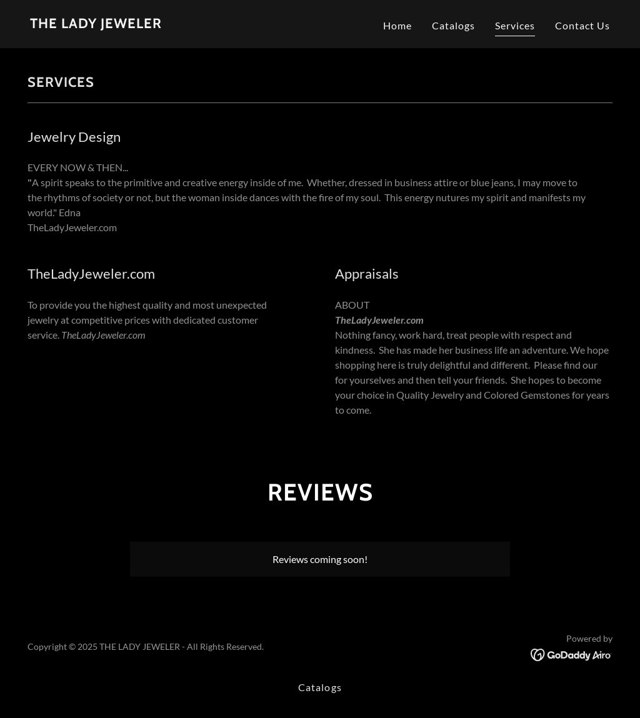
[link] (96, 24)
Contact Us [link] (582, 25)
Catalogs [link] (453, 25)
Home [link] (397, 25)
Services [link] (515, 25)
